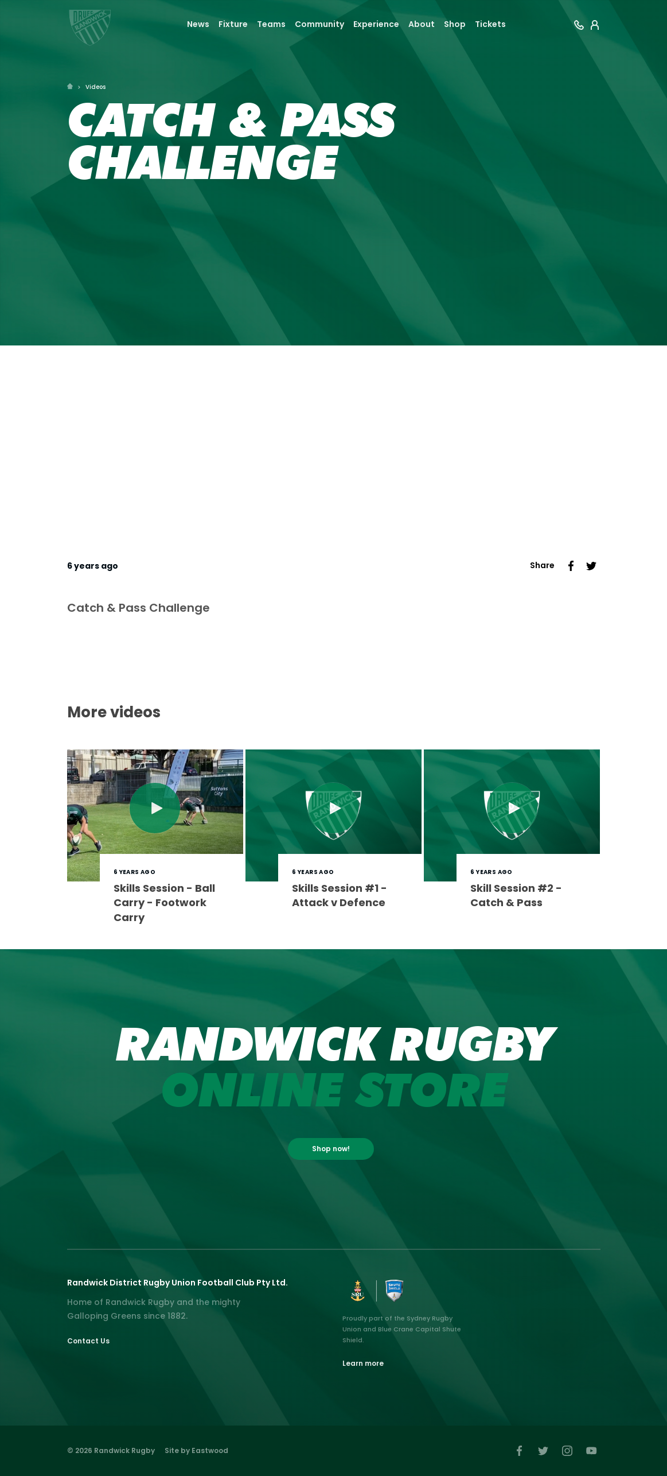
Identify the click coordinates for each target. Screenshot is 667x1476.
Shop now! (331, 1148)
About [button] (421, 24)
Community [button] (319, 24)
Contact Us (88, 1341)
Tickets (490, 24)
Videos (95, 87)
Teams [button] (271, 24)
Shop (455, 24)
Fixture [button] (233, 24)
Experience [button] (376, 24)
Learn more (363, 1363)
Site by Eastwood (196, 1450)
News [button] (198, 24)
